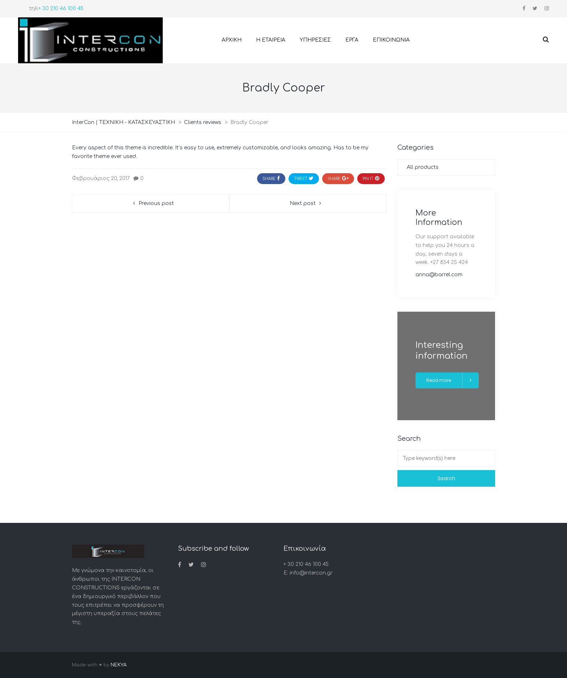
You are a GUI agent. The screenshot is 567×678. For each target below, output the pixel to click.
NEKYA (119, 665)
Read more (449, 380)
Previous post (156, 203)
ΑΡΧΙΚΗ (232, 40)
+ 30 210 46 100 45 (61, 8)
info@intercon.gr (311, 573)
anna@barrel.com (438, 274)
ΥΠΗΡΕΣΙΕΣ (315, 40)
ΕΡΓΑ (351, 40)
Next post (303, 203)
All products (423, 167)
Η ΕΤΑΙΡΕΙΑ (270, 40)
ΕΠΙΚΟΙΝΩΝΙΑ (391, 40)
